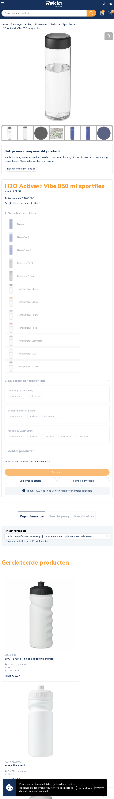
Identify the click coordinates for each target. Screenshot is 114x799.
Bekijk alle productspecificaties (22, 203)
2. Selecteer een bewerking (25, 303)
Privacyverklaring (67, 758)
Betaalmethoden (10, 763)
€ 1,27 (68, 572)
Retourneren (8, 768)
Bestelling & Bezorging (13, 758)
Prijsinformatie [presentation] (32, 438)
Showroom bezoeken (70, 738)
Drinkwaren (41, 24)
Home (4, 24)
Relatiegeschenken (21, 24)
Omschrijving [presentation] (58, 438)
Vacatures (63, 719)
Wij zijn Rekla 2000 (69, 724)
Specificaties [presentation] (84, 438)
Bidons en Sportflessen (63, 24)
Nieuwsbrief (65, 729)
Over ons (63, 714)
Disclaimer (64, 763)
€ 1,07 (12, 575)
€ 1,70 (12, 660)
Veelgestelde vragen (69, 733)
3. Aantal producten (19, 373)
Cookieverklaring (67, 753)
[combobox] (44, 13)
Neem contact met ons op (21, 168)
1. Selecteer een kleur (21, 213)
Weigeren (99, 787)
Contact (5, 753)
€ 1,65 (68, 656)
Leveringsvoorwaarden (71, 768)
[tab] (31, 439)
